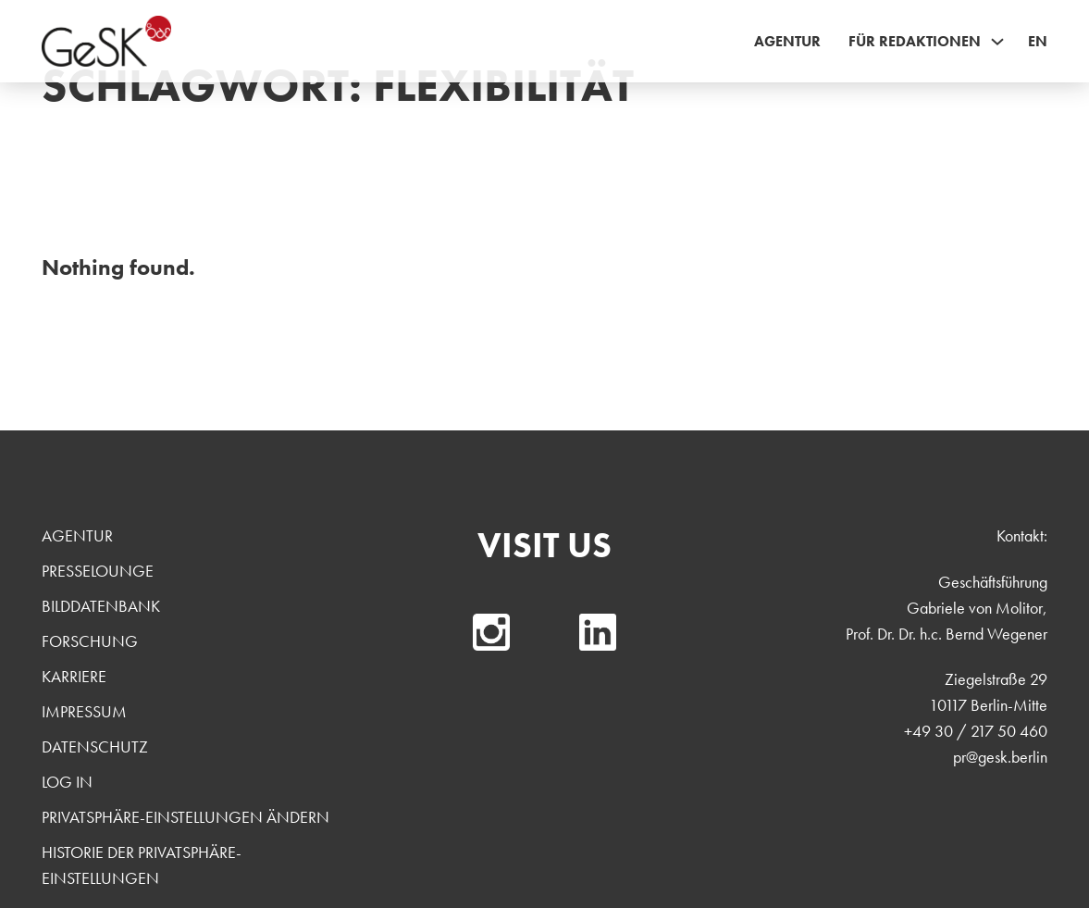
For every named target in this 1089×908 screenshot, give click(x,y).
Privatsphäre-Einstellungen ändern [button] (185, 816)
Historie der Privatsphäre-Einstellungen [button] (141, 865)
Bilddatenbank (101, 605)
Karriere (74, 676)
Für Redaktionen (914, 41)
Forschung (90, 641)
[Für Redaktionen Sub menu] (997, 41)
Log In (67, 781)
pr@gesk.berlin (1000, 756)
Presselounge (98, 570)
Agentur (787, 41)
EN (1037, 41)
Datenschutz (95, 746)
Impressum (84, 711)
